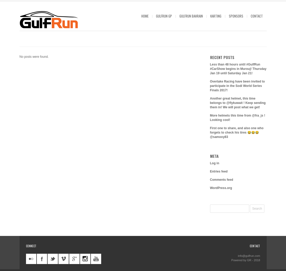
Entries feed (219, 171)
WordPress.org (221, 188)
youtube (96, 259)
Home (145, 16)
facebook (42, 259)
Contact (257, 16)
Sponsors (236, 16)
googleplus (74, 259)
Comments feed (221, 180)
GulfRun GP (164, 16)
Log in (214, 163)
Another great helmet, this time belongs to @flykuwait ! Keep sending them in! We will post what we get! (238, 103)
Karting (215, 16)
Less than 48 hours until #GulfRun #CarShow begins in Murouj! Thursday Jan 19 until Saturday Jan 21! (238, 69)
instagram (85, 259)
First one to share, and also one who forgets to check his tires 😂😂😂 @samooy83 (237, 132)
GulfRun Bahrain (191, 16)
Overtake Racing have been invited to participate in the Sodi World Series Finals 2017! (237, 86)
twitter (53, 259)
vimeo (63, 259)
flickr (31, 259)
